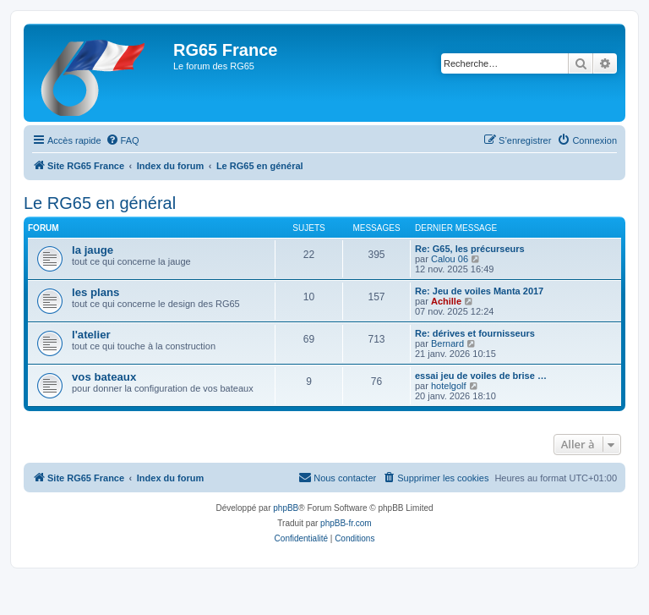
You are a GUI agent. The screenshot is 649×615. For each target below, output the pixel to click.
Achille (446, 301)
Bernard (447, 343)
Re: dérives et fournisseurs (475, 333)
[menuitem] (122, 140)
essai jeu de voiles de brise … (481, 376)
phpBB (285, 508)
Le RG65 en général (100, 203)
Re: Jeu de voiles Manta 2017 (479, 291)
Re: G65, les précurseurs (470, 249)
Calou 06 (449, 259)
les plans (95, 292)
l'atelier (91, 334)
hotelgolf (448, 386)
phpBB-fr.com (346, 523)
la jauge (92, 250)
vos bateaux (104, 377)
